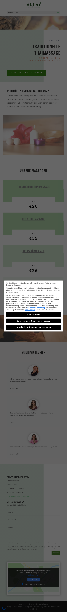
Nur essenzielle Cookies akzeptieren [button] (33, 320)
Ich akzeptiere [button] (33, 313)
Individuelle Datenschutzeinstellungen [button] (33, 326)
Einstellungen (30, 309)
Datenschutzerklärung (36, 307)
